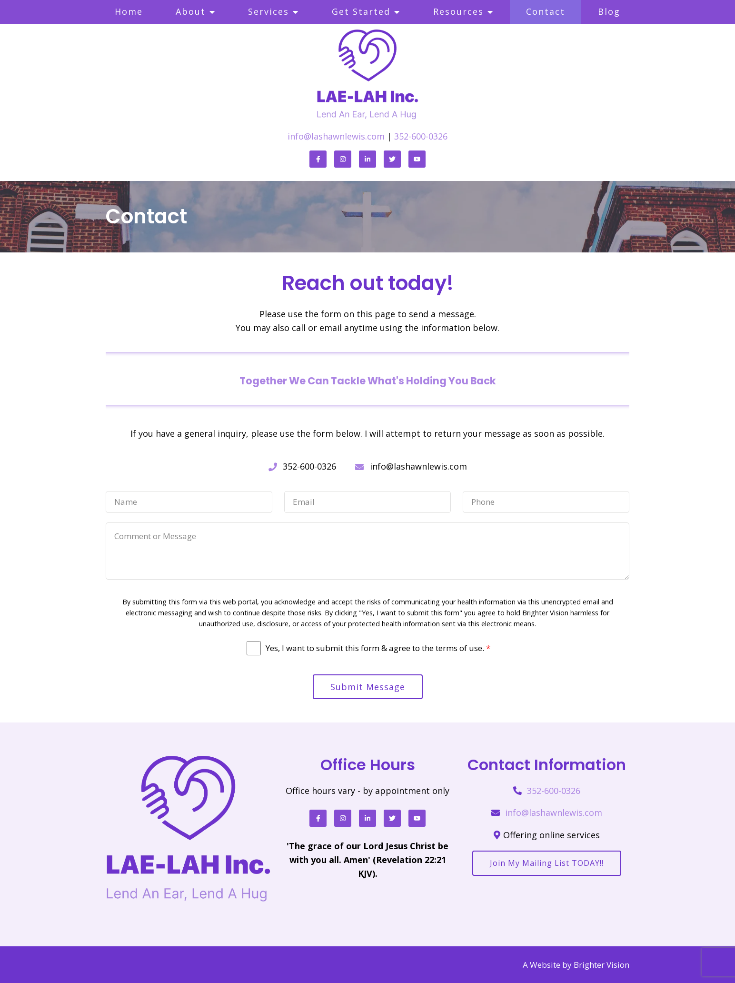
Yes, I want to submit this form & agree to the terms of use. (378, 648)
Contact (545, 11)
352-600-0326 (420, 136)
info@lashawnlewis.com (336, 136)
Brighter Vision (601, 964)
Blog (609, 11)
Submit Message (367, 686)
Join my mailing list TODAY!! (547, 863)
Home (129, 11)
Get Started (361, 11)
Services (268, 11)
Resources (458, 11)
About (191, 11)
